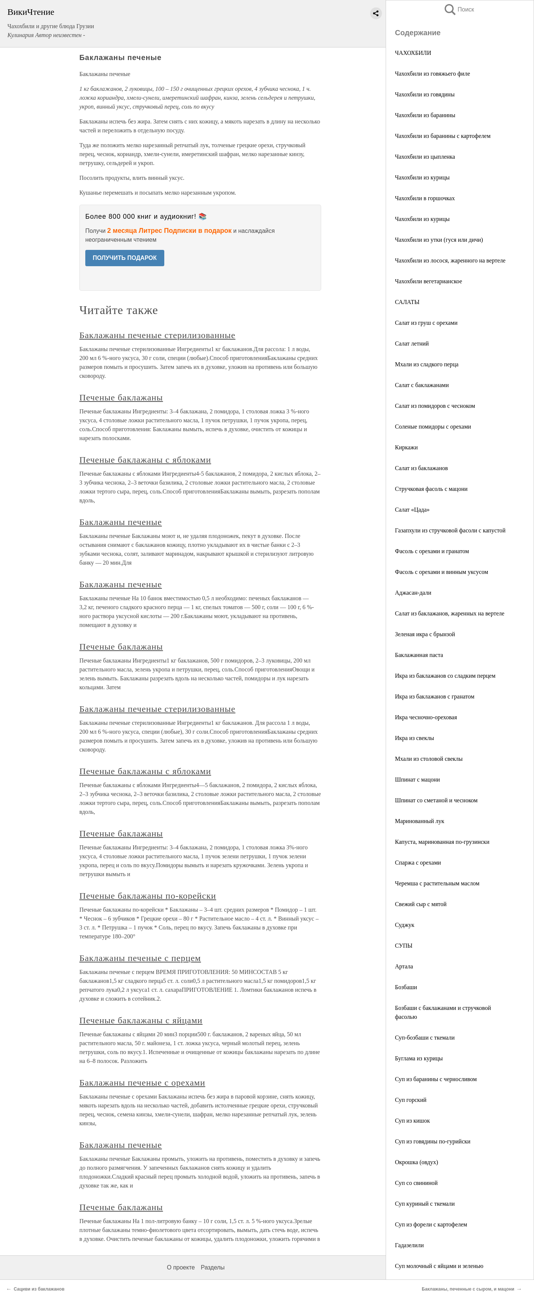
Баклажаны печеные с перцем (140, 958)
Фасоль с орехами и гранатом (432, 551)
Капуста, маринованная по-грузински (442, 842)
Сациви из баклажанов (39, 1289)
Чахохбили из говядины (425, 94)
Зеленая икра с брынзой (425, 634)
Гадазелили (409, 1245)
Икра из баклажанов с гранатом (434, 696)
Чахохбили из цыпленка (425, 156)
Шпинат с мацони (417, 779)
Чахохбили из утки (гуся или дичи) (439, 240)
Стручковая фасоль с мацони (431, 489)
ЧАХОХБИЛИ (413, 53)
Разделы (212, 1267)
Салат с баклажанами (422, 385)
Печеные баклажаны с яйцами (140, 1020)
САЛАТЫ (407, 302)
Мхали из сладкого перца (426, 364)
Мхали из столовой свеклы (429, 759)
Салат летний (412, 343)
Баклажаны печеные (120, 522)
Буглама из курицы (419, 1058)
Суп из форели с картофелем (431, 1224)
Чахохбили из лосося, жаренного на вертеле (450, 260)
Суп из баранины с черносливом (436, 1079)
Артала (404, 966)
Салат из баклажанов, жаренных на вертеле (449, 613)
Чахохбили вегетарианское (428, 281)
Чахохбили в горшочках (425, 198)
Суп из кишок (412, 1120)
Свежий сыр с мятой (420, 904)
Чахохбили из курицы (422, 177)
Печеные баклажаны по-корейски (147, 896)
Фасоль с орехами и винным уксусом (441, 572)
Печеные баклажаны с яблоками (145, 460)
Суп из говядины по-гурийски (433, 1141)
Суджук (404, 925)
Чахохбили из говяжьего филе (432, 73)
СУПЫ (403, 945)
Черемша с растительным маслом (437, 883)
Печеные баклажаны (121, 397)
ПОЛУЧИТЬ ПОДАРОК (125, 258)
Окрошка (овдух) (416, 1162)
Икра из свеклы (414, 738)
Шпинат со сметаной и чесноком (436, 800)
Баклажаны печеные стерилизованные (157, 335)
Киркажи (406, 447)
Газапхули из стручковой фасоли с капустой (450, 530)
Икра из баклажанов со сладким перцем (445, 676)
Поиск (459, 9)
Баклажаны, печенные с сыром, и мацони (468, 1289)
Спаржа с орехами (418, 862)
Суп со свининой (416, 1183)
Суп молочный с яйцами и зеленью (439, 1266)
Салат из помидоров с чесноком (435, 406)
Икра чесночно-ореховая (426, 717)
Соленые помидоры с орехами (433, 426)
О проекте (181, 1267)
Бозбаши (406, 987)
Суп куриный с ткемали (425, 1203)
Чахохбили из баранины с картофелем (443, 136)
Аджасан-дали (413, 592)
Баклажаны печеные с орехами (142, 1082)
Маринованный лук (419, 821)
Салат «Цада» (412, 509)
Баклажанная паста (419, 655)
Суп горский (410, 1100)
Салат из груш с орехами (426, 323)
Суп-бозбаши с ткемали (425, 1037)
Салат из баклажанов (421, 468)
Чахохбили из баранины (425, 115)
